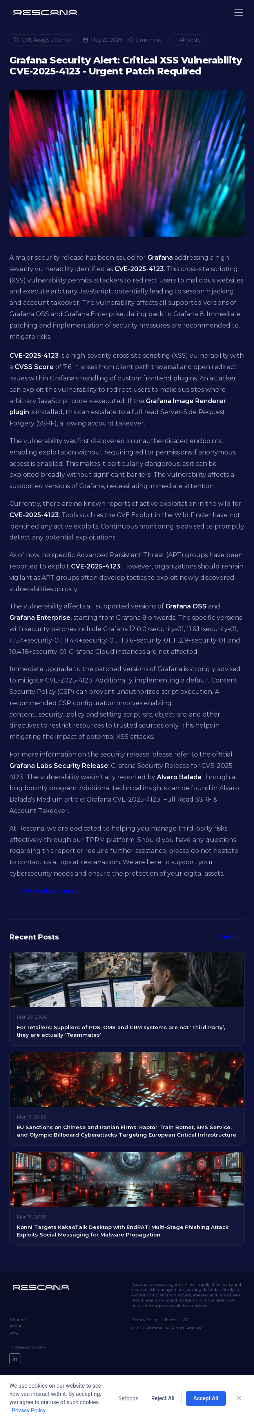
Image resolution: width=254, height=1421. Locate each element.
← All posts (186, 39)
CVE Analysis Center (43, 39)
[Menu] (239, 12)
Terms (170, 1319)
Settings (128, 1398)
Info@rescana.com (27, 1347)
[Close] (239, 1398)
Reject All (162, 1398)
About (15, 1326)
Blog (13, 1332)
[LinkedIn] (14, 1358)
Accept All (205, 1398)
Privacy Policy (144, 1319)
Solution (17, 1319)
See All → (232, 937)
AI (185, 1319)
